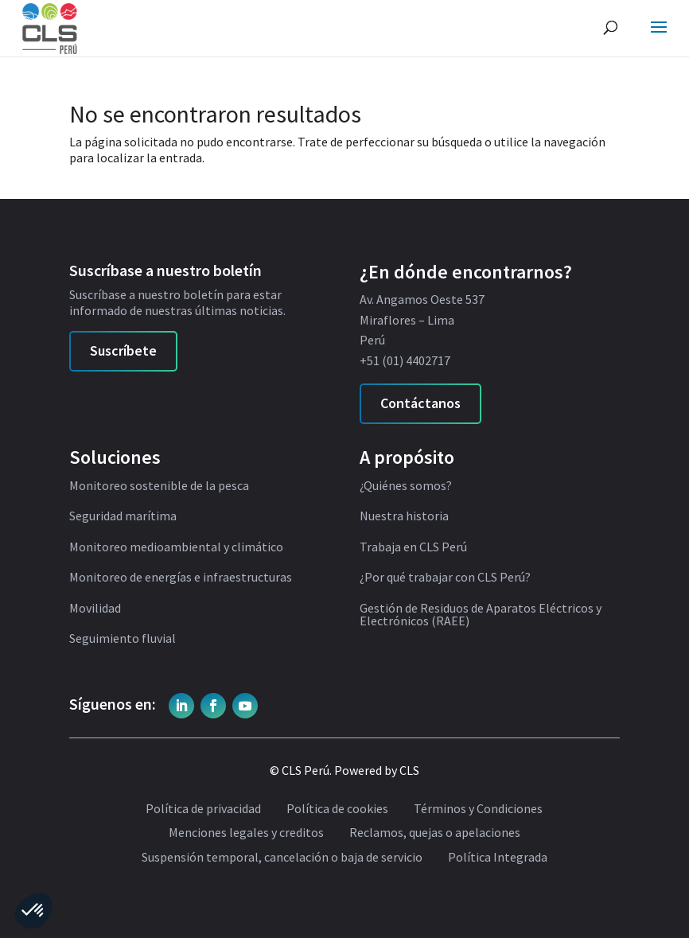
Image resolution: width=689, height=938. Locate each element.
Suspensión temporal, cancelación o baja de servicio (282, 857)
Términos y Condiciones (478, 809)
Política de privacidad (203, 809)
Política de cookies (337, 809)
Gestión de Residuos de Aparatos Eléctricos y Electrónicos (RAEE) (480, 615)
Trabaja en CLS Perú (413, 547)
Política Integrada (497, 857)
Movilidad (95, 608)
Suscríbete (123, 350)
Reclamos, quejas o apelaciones (434, 833)
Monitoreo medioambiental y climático (176, 547)
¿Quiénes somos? (406, 486)
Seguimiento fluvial (122, 639)
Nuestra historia (404, 516)
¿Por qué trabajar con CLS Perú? (445, 577)
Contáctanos (420, 403)
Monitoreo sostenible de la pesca (159, 486)
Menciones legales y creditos (246, 833)
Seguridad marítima (123, 516)
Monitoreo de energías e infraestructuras (180, 577)
